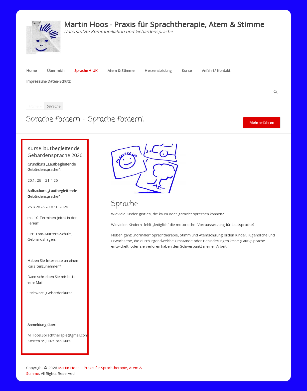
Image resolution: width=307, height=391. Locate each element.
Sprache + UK (86, 70)
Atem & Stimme (121, 70)
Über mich (55, 70)
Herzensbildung (158, 70)
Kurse (187, 70)
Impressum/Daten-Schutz (48, 81)
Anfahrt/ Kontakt (216, 70)
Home (31, 70)
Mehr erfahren (261, 122)
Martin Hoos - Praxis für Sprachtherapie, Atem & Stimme (164, 24)
